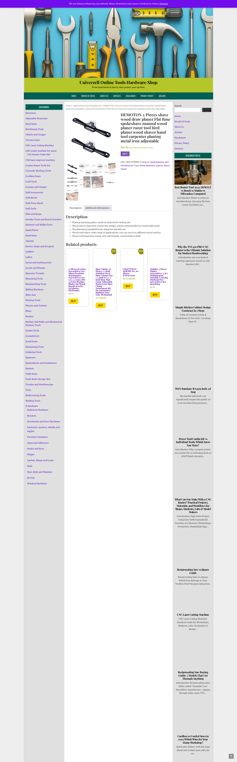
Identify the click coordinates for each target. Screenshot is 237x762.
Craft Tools (31, 181)
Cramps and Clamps (36, 187)
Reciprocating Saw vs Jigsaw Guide (193, 571)
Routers (30, 316)
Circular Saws (33, 140)
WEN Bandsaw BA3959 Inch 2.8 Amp (193, 390)
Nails (29, 466)
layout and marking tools (38, 262)
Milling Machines (35, 289)
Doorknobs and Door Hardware (43, 421)
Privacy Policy (147, 96)
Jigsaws (30, 241)
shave (167, 165)
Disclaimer (130, 96)
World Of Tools (88, 96)
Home (73, 96)
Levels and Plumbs (35, 268)
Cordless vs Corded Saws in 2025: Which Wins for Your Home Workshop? (193, 739)
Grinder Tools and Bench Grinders (43, 219)
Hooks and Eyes (35, 448)
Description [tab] (75, 208)
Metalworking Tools (36, 284)
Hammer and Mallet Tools (39, 224)
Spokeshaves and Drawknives (87, 106)
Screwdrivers (33, 336)
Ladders (30, 251)
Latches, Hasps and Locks (40, 460)
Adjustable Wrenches (37, 118)
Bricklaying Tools (35, 129)
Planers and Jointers (36, 305)
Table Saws (31, 374)
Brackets (31, 416)
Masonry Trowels (35, 273)
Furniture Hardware (37, 437)
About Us (104, 96)
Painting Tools (33, 300)
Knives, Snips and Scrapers (40, 246)
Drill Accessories (34, 192)
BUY (125, 154)
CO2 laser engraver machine (40, 160)
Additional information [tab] (97, 208)
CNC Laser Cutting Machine (40, 145)
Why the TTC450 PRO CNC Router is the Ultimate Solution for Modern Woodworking (193, 250)
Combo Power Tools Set (38, 165)
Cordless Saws (33, 176)
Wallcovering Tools (36, 395)
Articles (117, 96)
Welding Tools (33, 401)
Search (178, 106)
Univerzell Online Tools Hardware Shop (118, 82)
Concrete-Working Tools (38, 171)
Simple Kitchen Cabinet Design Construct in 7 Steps (193, 309)
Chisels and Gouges (36, 134)
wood (123, 169)
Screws (31, 478)
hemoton (150, 165)
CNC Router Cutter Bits (38, 154)
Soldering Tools (34, 352)
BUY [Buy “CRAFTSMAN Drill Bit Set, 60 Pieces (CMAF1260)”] (128, 286)
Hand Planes (32, 230)
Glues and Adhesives (38, 443)
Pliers (28, 311)
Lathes (29, 257)
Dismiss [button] (163, 3)
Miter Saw (31, 295)
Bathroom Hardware (37, 410)
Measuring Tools (34, 278)
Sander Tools (32, 330)
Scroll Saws (32, 341)
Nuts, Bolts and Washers (39, 472)
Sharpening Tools (35, 347)
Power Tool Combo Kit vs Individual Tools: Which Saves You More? (193, 442)
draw (142, 165)
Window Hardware (37, 483)
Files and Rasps (34, 214)
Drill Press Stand (34, 203)
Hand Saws (31, 235)
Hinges (30, 454)
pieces (159, 165)
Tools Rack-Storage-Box (38, 379)
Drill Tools (31, 208)
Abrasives (31, 113)
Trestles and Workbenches (39, 384)
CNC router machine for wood (41, 151)
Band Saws (31, 124)
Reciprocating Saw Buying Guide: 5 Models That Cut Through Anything (193, 675)
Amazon (162, 96)
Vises (28, 390)
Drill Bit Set (31, 198)
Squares (30, 368)
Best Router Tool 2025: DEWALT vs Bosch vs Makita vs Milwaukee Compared (193, 190)
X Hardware (32, 406)
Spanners (31, 357)
